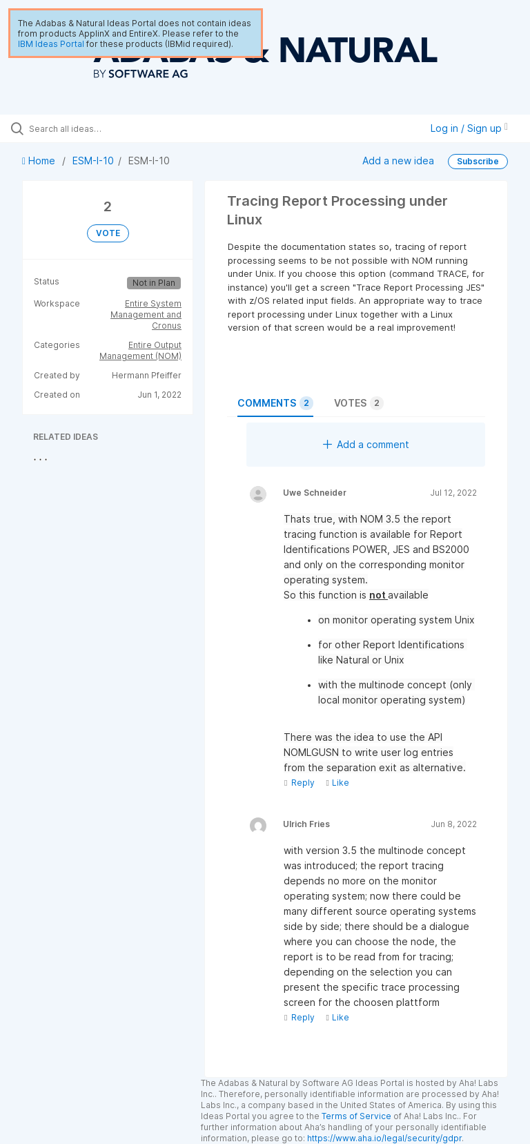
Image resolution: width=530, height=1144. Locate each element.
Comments (275, 403)
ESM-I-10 (93, 160)
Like (337, 782)
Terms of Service (356, 1116)
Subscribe (478, 161)
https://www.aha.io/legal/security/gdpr (384, 1138)
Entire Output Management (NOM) (140, 350)
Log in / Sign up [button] (469, 128)
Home (40, 160)
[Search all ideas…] (93, 128)
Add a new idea (398, 160)
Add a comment (366, 444)
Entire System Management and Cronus (145, 314)
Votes (359, 403)
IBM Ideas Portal (51, 44)
